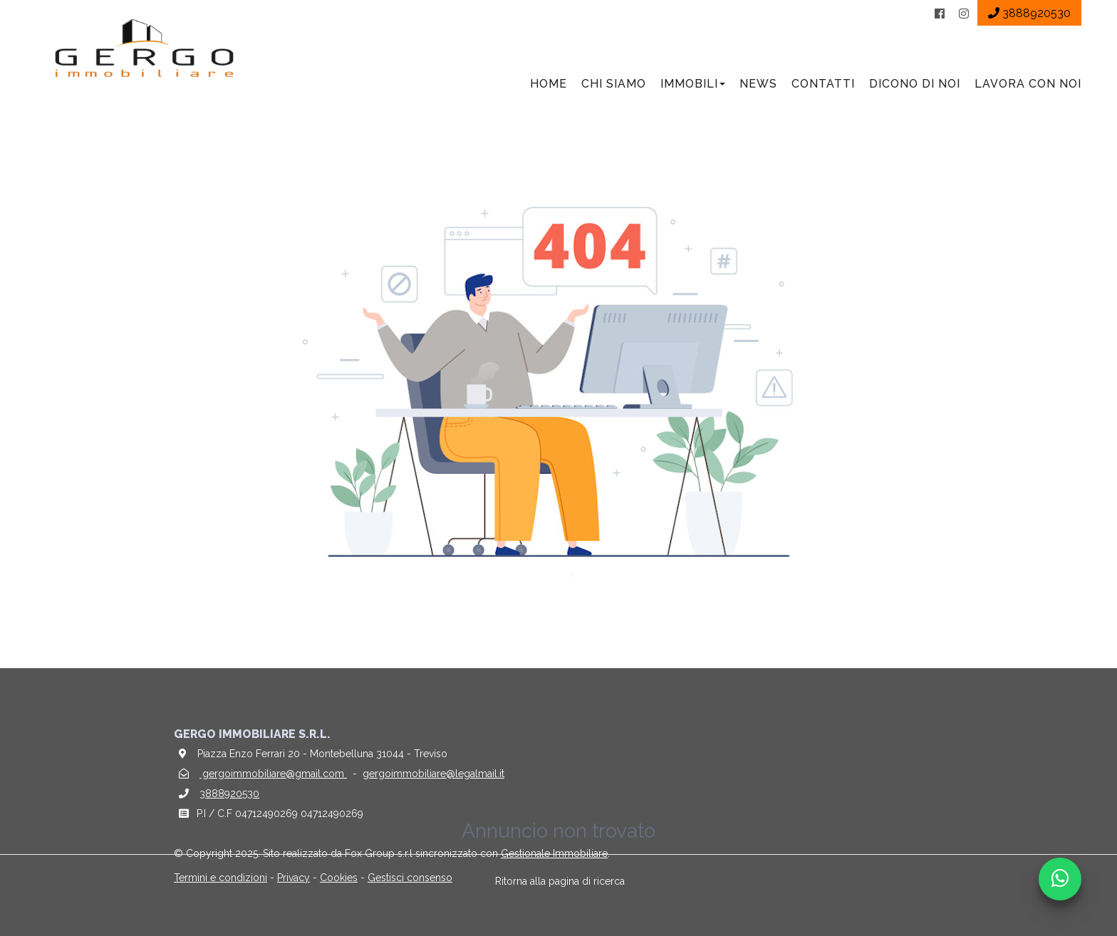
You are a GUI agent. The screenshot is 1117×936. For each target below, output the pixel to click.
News (758, 83)
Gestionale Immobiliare (554, 853)
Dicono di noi (914, 83)
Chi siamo (613, 83)
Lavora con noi (1028, 83)
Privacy (293, 877)
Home (548, 83)
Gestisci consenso (410, 877)
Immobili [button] (692, 83)
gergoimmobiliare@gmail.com (273, 773)
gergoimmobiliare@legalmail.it (433, 773)
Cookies (339, 877)
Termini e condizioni (220, 877)
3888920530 (229, 793)
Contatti (823, 83)
